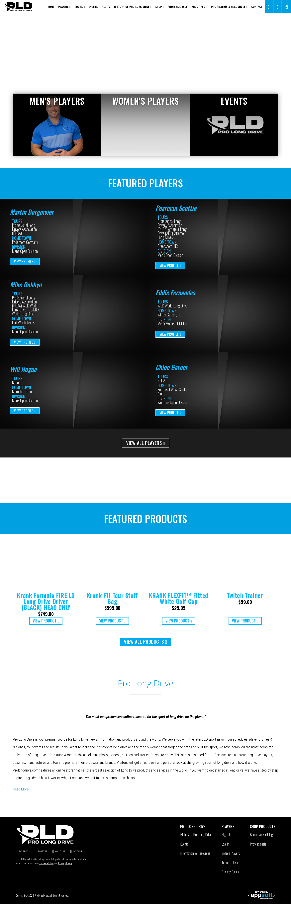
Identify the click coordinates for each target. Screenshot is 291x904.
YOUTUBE (58, 851)
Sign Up (226, 834)
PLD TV (106, 6)
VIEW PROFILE (25, 261)
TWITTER (41, 851)
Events (93, 6)
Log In (225, 844)
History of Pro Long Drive (132, 6)
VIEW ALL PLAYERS (145, 442)
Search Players (231, 853)
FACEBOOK (23, 851)
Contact (256, 6)
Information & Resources (229, 6)
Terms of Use (46, 863)
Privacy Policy (65, 863)
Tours (79, 6)
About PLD (199, 6)
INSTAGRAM (77, 851)
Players (64, 6)
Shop (159, 6)
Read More (21, 789)
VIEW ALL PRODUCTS (145, 641)
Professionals (178, 6)
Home (51, 6)
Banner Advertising (261, 834)
